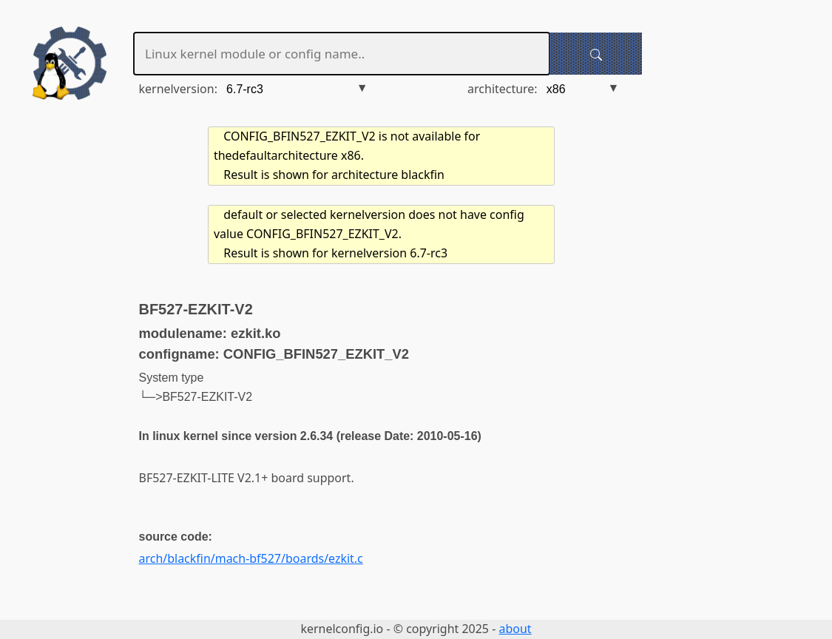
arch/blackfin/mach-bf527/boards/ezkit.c (251, 558)
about (514, 629)
